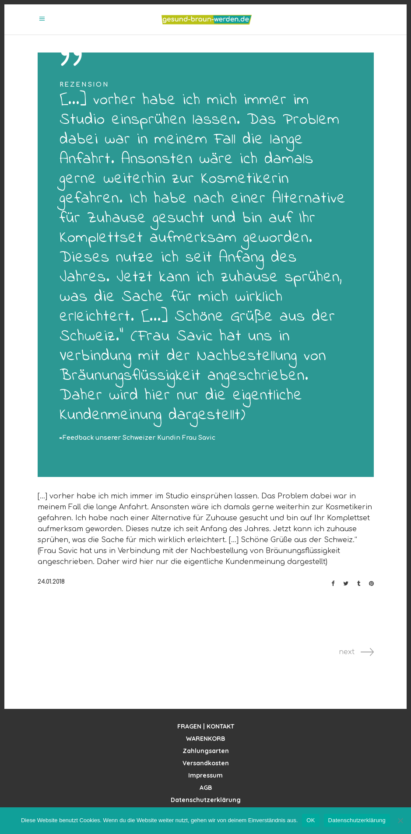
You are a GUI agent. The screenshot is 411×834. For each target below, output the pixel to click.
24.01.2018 (51, 581)
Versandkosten (206, 763)
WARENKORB (205, 739)
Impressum (205, 775)
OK (310, 820)
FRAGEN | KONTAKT (205, 726)
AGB (206, 788)
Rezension (84, 84)
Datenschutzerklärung (206, 800)
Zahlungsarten (206, 751)
